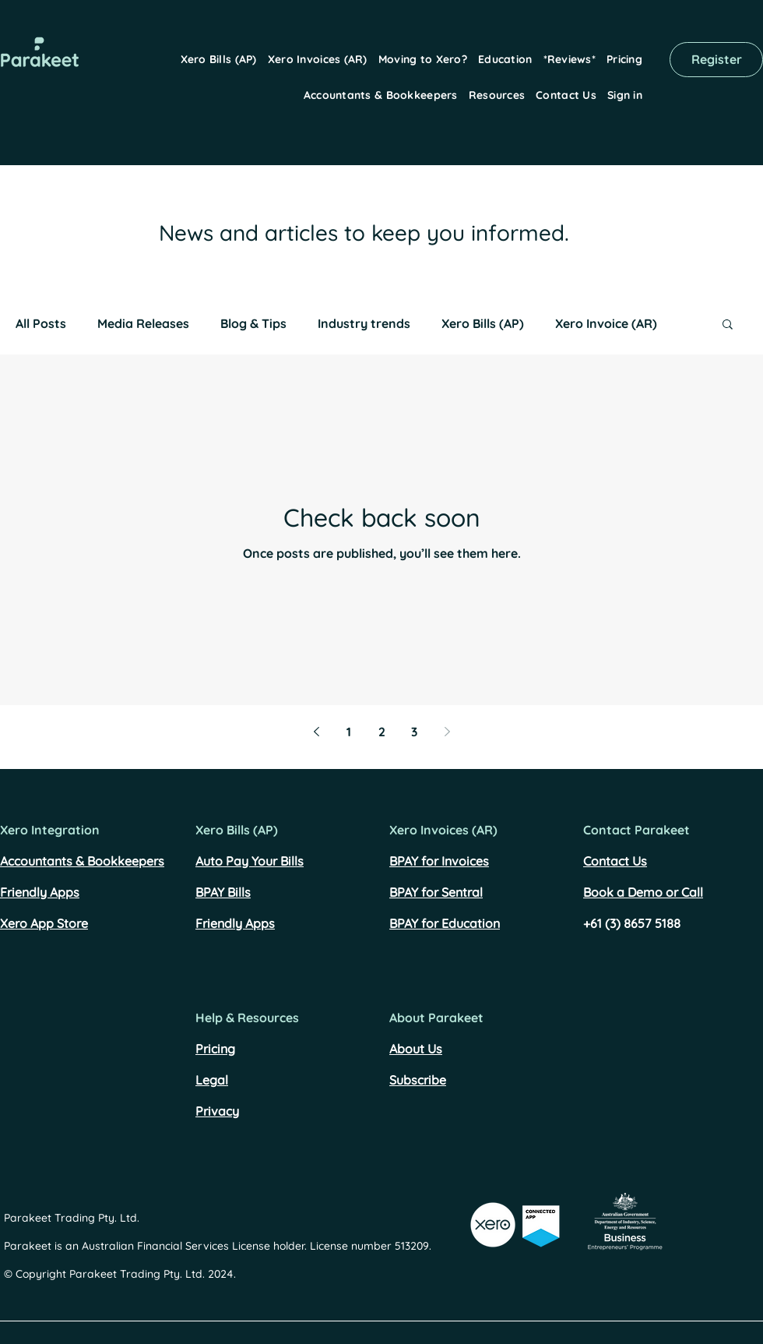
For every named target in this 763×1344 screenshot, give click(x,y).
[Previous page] (316, 732)
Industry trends (364, 323)
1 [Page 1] (348, 731)
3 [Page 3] (414, 731)
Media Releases (143, 323)
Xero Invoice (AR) (606, 323)
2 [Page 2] (381, 731)
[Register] (716, 59)
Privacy (217, 1111)
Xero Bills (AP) (482, 323)
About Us (415, 1049)
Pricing (215, 1049)
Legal (211, 1080)
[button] (219, 59)
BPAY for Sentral (436, 892)
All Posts (41, 323)
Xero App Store (44, 923)
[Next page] (447, 732)
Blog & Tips (253, 323)
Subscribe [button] (417, 1080)
